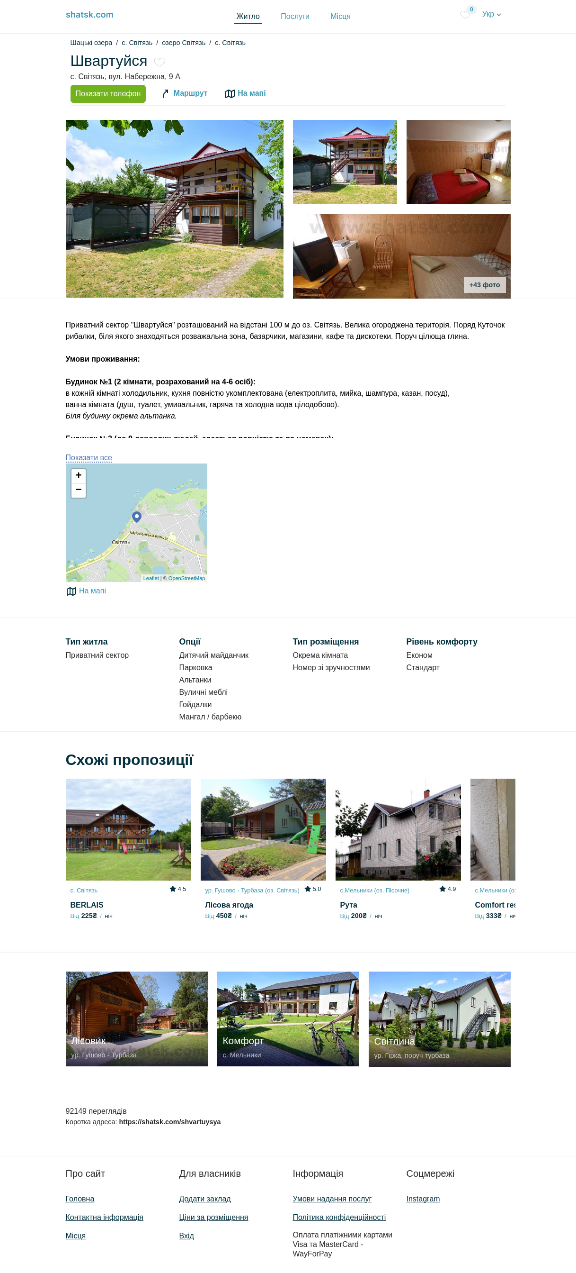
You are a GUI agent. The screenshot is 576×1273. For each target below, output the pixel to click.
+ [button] (78, 476)
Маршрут (183, 94)
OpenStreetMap (186, 578)
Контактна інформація (104, 1217)
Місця (340, 16)
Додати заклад (205, 1199)
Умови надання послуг (332, 1199)
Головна (80, 1199)
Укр (491, 14)
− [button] (78, 490)
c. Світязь (137, 42)
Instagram (423, 1199)
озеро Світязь (183, 42)
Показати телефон (108, 94)
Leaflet (151, 578)
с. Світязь (230, 42)
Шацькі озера (92, 42)
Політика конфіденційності (339, 1217)
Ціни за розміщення (213, 1217)
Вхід (186, 1236)
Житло (248, 16)
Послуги (295, 16)
